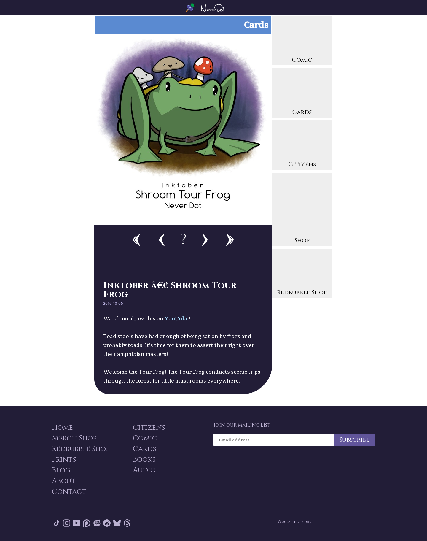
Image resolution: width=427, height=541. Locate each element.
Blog (61, 470)
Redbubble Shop (302, 274)
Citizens (302, 145)
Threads (127, 523)
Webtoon (97, 523)
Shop (302, 210)
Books (144, 459)
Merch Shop (74, 438)
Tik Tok (56, 523)
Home (62, 427)
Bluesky (117, 523)
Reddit (107, 523)
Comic (302, 41)
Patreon (86, 523)
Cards (302, 93)
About (64, 481)
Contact (69, 491)
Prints (64, 459)
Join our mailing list (242, 425)
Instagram (66, 523)
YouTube (177, 318)
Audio (144, 470)
